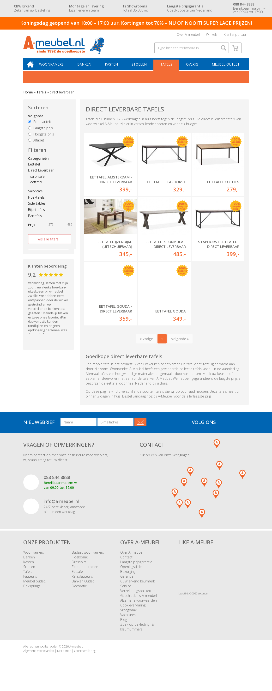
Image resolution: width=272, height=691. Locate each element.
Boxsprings (31, 592)
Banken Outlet (83, 587)
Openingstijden (132, 572)
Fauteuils (30, 582)
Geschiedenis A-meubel (138, 601)
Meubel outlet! (225, 69)
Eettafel (34, 169)
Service (125, 592)
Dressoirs (79, 568)
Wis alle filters (47, 244)
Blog (123, 625)
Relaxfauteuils (82, 582)
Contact (126, 563)
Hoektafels (36, 203)
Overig (192, 69)
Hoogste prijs (41, 139)
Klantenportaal (235, 35)
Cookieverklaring (132, 611)
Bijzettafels (36, 215)
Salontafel (35, 196)
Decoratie (79, 592)
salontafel (37, 182)
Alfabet (36, 146)
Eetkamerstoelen (85, 572)
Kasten (113, 69)
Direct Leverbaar (41, 176)
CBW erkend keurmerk (137, 587)
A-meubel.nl (77, 652)
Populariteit (39, 127)
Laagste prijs (40, 133)
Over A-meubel (188, 35)
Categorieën (38, 164)
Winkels (212, 35)
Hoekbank (80, 563)
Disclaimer (64, 656)
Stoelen (140, 69)
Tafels (167, 69)
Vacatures (128, 620)
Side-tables (37, 209)
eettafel (36, 187)
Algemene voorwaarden (138, 606)
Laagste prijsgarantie (136, 568)
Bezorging (127, 577)
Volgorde (35, 121)
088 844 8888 (57, 483)
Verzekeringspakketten (137, 596)
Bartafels (35, 221)
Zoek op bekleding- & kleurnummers (137, 632)
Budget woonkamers (88, 558)
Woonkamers (55, 69)
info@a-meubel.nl (61, 507)
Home (28, 98)
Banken (87, 69)
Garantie (126, 582)
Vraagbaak (128, 616)
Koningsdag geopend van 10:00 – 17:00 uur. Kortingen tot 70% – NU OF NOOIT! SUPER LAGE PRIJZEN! (136, 23)
